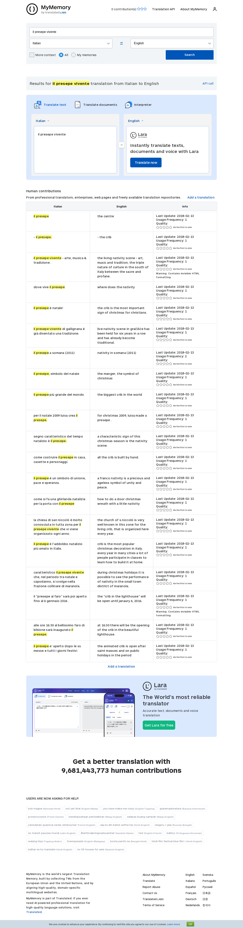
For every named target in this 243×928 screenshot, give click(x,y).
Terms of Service (153, 905)
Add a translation (201, 197)
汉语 (205, 899)
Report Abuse (151, 886)
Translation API (163, 9)
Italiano (190, 880)
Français (191, 893)
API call (208, 83)
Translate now (146, 162)
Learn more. (173, 924)
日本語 (207, 893)
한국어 (207, 905)
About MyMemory (193, 9)
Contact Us (150, 893)
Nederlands (193, 905)
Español (191, 886)
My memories (83, 55)
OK (190, 924)
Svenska (208, 874)
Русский (207, 886)
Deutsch (191, 899)
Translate (149, 880)
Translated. (34, 912)
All (63, 55)
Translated (153, 899)
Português (209, 880)
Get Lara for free (159, 725)
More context (43, 55)
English (190, 874)
